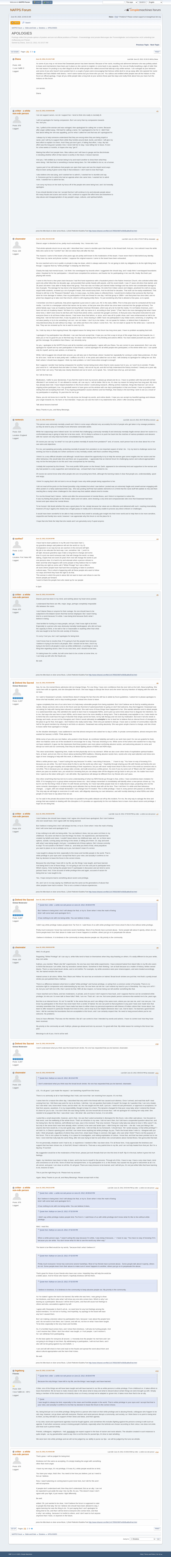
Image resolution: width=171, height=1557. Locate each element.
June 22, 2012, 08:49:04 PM (45, 1072)
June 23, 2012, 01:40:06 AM (45, 1452)
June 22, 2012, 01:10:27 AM (45, 59)
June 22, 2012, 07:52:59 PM (45, 899)
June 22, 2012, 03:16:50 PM (45, 594)
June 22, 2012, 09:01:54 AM (45, 420)
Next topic (154, 45)
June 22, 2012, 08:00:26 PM (45, 947)
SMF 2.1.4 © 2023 (14, 1554)
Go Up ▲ (159, 1554)
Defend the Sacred (24, 683)
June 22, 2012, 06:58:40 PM (45, 814)
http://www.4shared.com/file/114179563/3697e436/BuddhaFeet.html (113, 231)
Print (157, 52)
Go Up (13, 1528)
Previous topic (142, 45)
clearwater (20, 239)
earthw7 (19, 539)
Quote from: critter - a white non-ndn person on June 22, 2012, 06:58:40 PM (67, 905)
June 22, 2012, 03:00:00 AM (45, 111)
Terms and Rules (149, 1554)
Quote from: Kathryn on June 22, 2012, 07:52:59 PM (59, 1211)
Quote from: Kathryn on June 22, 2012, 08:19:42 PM (59, 1078)
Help (141, 1554)
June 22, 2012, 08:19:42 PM (45, 1043)
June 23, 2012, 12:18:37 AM (45, 1370)
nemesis (19, 420)
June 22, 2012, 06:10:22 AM (45, 239)
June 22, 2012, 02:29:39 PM (45, 538)
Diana (18, 59)
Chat (116, 17)
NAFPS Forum (20, 10)
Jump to (126, 1539)
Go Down (15, 52)
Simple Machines (26, 1554)
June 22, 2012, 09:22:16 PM (45, 1187)
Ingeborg (19, 1370)
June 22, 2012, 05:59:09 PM (45, 683)
